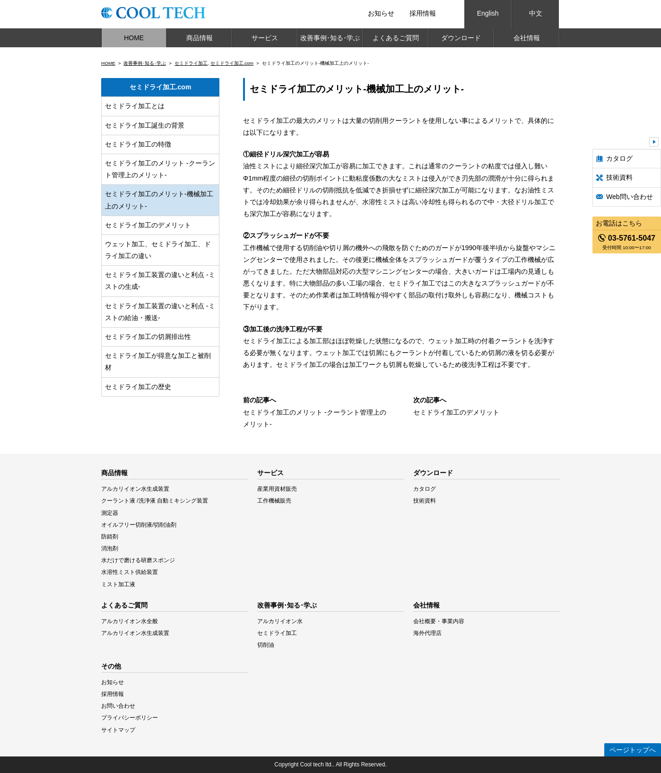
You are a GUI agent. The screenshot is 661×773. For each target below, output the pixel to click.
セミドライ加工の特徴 (138, 144)
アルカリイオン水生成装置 (135, 489)
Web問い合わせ (629, 196)
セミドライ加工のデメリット (148, 225)
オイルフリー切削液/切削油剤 (138, 524)
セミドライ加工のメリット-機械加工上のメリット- (159, 199)
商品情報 (199, 38)
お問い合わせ (118, 706)
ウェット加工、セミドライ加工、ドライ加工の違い (158, 250)
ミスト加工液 (118, 584)
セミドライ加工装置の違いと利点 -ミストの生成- (160, 280)
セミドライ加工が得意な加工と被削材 (158, 361)
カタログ (619, 158)
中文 (535, 13)
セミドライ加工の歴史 (138, 387)
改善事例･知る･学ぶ (330, 38)
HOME (134, 38)
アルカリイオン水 (280, 621)
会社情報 (526, 38)
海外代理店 (427, 633)
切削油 (265, 645)
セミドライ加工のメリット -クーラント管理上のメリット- (160, 169)
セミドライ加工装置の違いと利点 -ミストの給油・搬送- (160, 311)
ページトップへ (632, 750)
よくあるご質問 (396, 38)
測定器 (109, 513)
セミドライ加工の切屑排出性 (148, 336)
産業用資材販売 (277, 489)
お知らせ (381, 13)
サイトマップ (118, 730)
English (488, 13)
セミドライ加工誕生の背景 (144, 125)
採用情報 (422, 13)
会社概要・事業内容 (438, 621)
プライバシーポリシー (129, 717)
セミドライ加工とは (135, 106)
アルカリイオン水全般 (129, 621)
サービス (265, 38)
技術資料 (619, 177)
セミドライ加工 (191, 63)
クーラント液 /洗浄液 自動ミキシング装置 (154, 500)
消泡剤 (109, 548)
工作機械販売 (274, 500)
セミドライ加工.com (232, 63)
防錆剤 (109, 536)
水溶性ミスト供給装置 (129, 572)
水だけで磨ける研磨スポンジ (138, 560)
